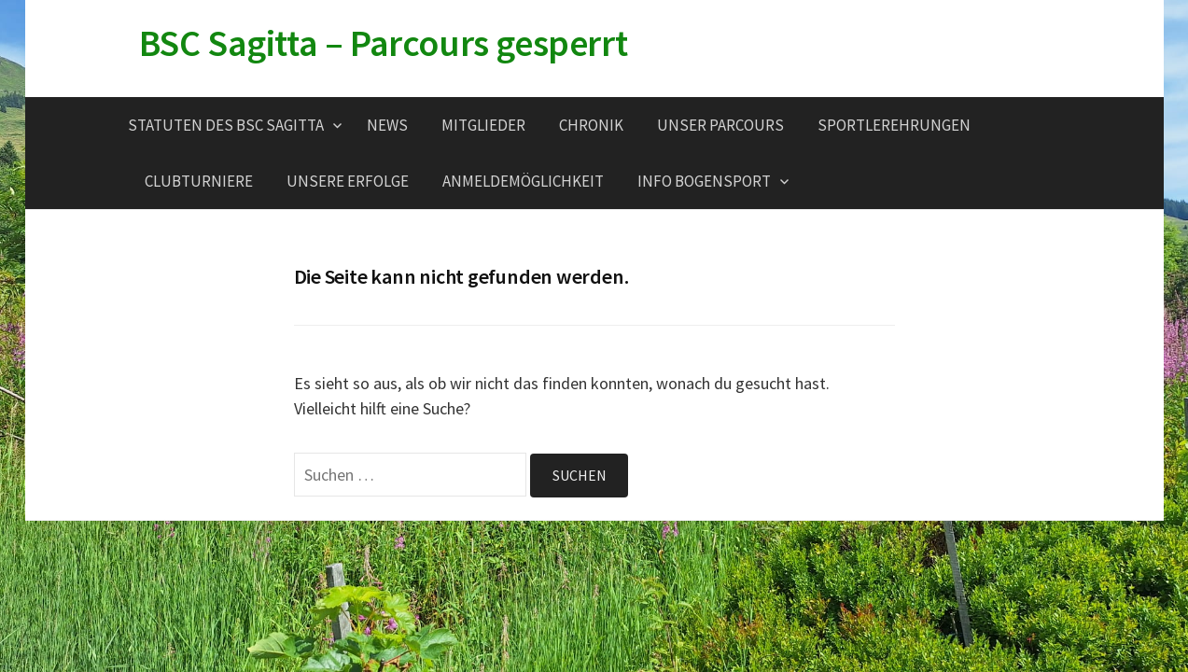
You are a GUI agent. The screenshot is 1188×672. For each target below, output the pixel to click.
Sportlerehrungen (894, 125)
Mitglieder (483, 125)
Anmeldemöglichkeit (523, 181)
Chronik (591, 125)
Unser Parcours (720, 125)
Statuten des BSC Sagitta (226, 125)
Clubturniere (199, 181)
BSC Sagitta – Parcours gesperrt (383, 43)
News (387, 125)
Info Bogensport (704, 181)
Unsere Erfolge (348, 181)
